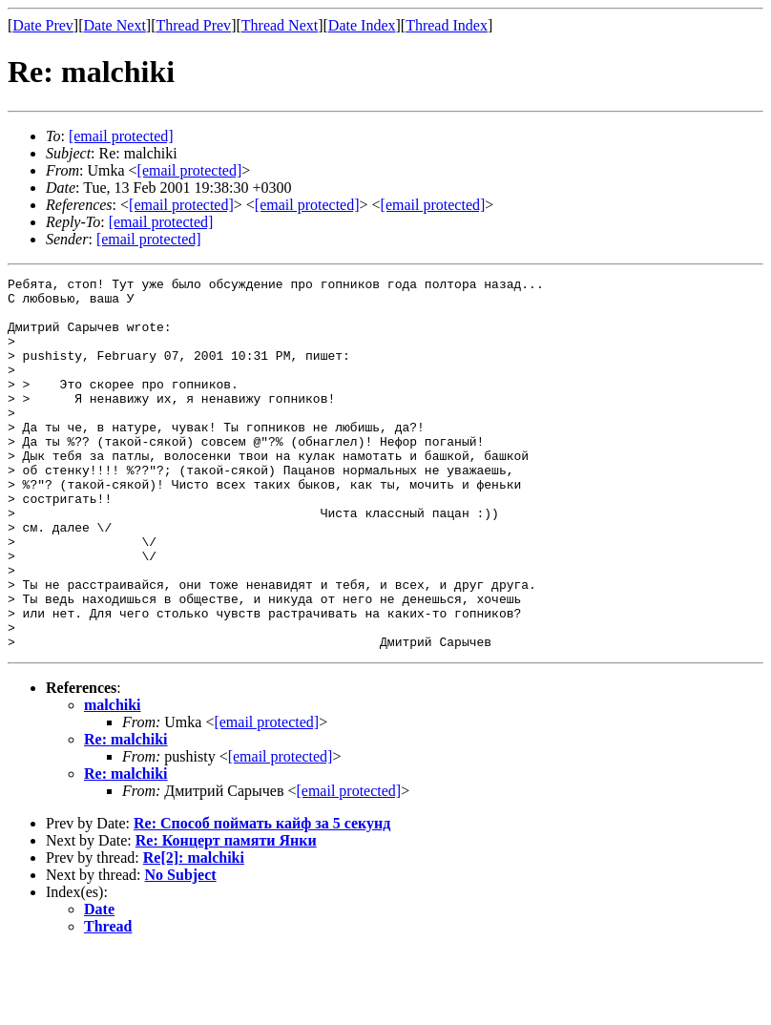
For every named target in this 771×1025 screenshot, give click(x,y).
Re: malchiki (126, 813)
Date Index (362, 25)
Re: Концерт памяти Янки (226, 915)
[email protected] (266, 796)
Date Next (115, 25)
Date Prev (42, 25)
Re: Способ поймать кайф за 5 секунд (262, 897)
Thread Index (447, 25)
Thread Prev (193, 25)
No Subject (181, 949)
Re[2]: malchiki (193, 932)
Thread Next (279, 25)
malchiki (112, 779)
